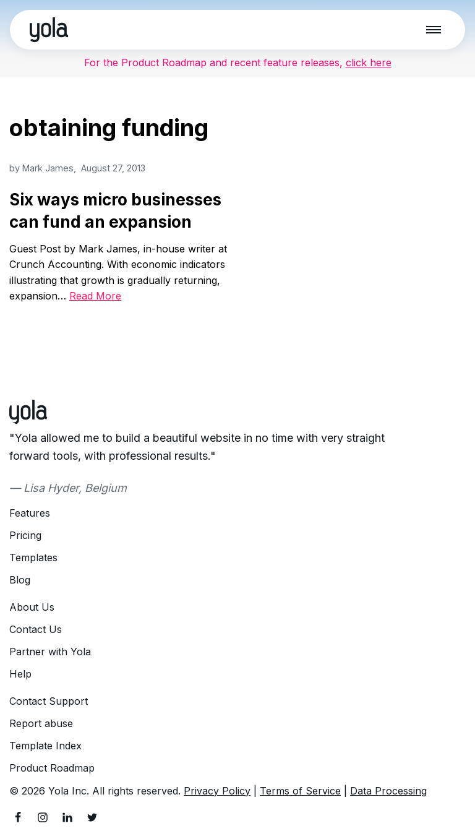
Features (29, 513)
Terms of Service (300, 791)
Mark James (48, 168)
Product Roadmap (52, 768)
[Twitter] (92, 817)
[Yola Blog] (49, 29)
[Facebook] (18, 817)
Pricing (25, 535)
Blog (19, 580)
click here (369, 62)
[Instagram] (42, 817)
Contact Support (48, 701)
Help (20, 674)
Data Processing (388, 791)
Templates (33, 557)
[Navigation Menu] (433, 30)
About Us (31, 607)
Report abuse (41, 723)
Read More (95, 296)
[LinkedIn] (67, 817)
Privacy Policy (217, 791)
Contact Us (35, 629)
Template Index (45, 745)
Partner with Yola (50, 651)
